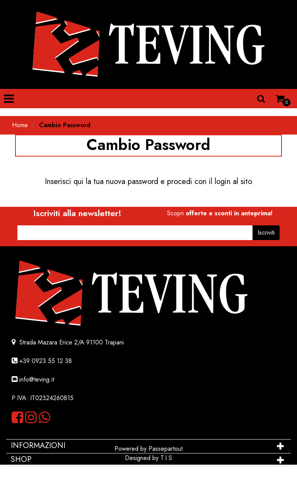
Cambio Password (64, 125)
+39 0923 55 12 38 (45, 360)
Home (20, 125)
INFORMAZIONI (39, 445)
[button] (261, 98)
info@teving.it (36, 379)
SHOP (21, 459)
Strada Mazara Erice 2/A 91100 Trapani (70, 342)
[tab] (148, 445)
